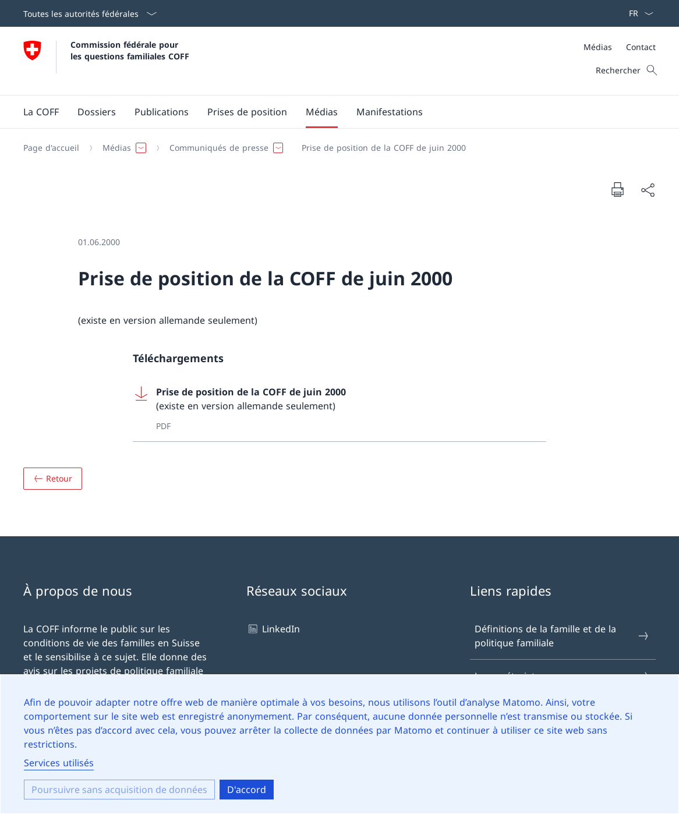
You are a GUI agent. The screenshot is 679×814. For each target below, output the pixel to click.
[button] (41, 111)
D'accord (246, 789)
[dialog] (339, 744)
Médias (597, 46)
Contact (641, 46)
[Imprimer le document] (617, 189)
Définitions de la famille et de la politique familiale (562, 635)
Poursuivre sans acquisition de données (119, 789)
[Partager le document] (647, 189)
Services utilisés (59, 762)
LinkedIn (272, 628)
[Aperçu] (52, 479)
